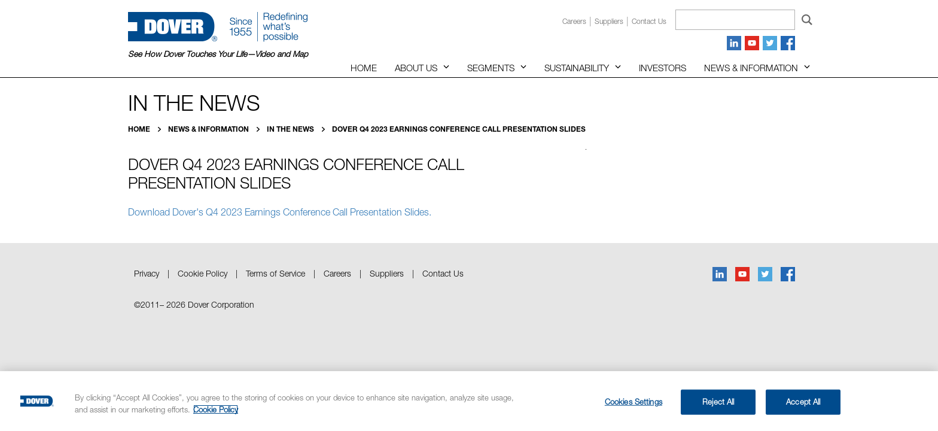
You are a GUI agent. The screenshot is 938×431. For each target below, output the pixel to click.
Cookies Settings (633, 401)
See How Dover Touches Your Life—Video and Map (218, 54)
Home (364, 67)
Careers (574, 21)
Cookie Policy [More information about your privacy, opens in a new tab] (215, 409)
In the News (291, 129)
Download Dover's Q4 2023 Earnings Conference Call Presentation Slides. (279, 212)
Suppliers (609, 21)
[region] (469, 401)
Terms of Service (275, 273)
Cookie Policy (202, 273)
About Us (416, 67)
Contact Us (443, 273)
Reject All (718, 401)
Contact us (649, 21)
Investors (662, 67)
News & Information (751, 67)
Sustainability (576, 67)
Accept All (803, 401)
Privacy (146, 273)
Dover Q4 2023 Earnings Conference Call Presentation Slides (459, 129)
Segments (490, 67)
